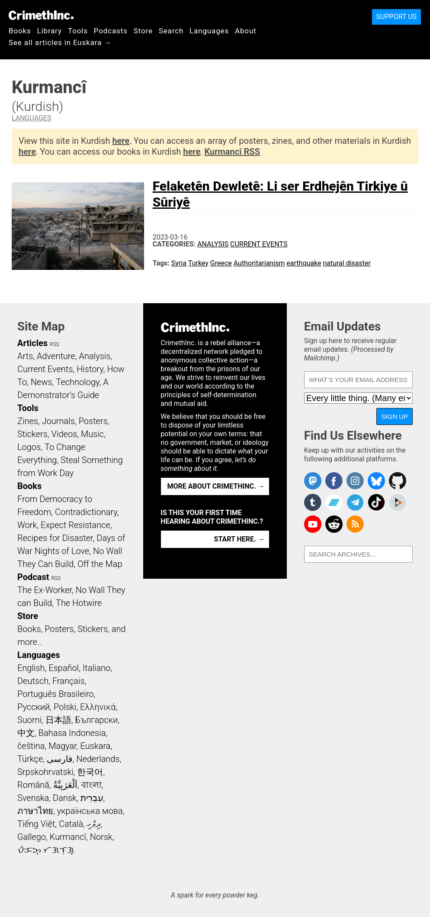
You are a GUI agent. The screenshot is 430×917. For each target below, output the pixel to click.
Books (20, 30)
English (31, 668)
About (246, 30)
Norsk (101, 837)
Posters (93, 421)
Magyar (62, 746)
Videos (64, 434)
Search (171, 30)
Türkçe (30, 759)
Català (71, 824)
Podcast (33, 577)
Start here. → (239, 539)
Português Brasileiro (55, 694)
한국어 (90, 772)
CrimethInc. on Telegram (355, 502)
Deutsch (32, 681)
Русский (33, 707)
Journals (58, 421)
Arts (25, 356)
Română (33, 785)
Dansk (65, 798)
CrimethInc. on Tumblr (312, 502)
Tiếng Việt (36, 824)
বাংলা (91, 785)
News (41, 382)
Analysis (212, 244)
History (90, 369)
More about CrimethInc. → (216, 486)
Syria (178, 263)
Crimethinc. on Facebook (334, 480)
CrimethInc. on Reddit (334, 524)
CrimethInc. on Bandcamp (334, 502)
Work (27, 525)
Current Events (258, 244)
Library (49, 30)
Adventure (56, 356)
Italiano (96, 668)
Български (96, 720)
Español (63, 668)
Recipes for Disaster (55, 538)
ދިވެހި (94, 824)
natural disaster (347, 263)
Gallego (31, 837)
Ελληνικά (98, 707)
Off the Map (99, 564)
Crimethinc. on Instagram (355, 480)
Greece (221, 263)
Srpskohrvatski (45, 772)
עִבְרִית (91, 798)
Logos (29, 447)
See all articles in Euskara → (60, 42)
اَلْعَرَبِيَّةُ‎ (65, 785)
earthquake (303, 263)
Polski (65, 707)
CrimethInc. (41, 15)
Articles (32, 343)
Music (92, 434)
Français (68, 681)
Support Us (396, 17)
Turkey (198, 263)
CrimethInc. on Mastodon (312, 480)
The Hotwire (79, 603)
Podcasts (111, 30)
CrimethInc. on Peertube (397, 502)
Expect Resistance (75, 525)
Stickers (32, 434)
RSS (54, 344)
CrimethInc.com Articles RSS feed (355, 524)
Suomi (29, 720)
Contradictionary (86, 512)
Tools (78, 30)
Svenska (33, 798)
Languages (209, 30)
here (120, 141)
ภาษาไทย (35, 811)
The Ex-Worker (44, 590)
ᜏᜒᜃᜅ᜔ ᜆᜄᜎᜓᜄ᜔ (45, 850)
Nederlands (97, 759)
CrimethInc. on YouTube (312, 524)
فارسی (60, 759)
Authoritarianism (259, 263)
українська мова (90, 811)
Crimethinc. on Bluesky (376, 480)
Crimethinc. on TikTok (376, 502)
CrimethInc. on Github (397, 480)
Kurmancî (68, 837)
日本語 (58, 720)
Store (143, 30)
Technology (77, 382)
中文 (26, 733)
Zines (27, 421)
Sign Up (394, 416)
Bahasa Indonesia (72, 733)
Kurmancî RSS (232, 151)
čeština (31, 746)
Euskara (95, 746)
